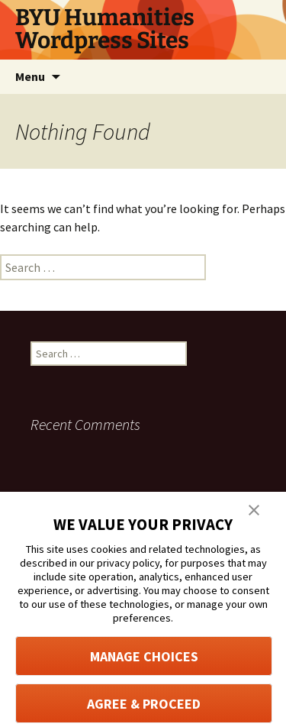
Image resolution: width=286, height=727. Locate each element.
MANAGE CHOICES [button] (144, 656)
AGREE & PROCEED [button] (144, 703)
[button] (254, 508)
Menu (30, 76)
